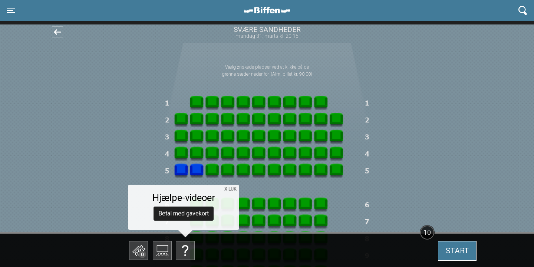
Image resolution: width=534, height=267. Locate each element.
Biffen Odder (269, 10)
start (457, 250)
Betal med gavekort (183, 213)
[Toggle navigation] (11, 10)
